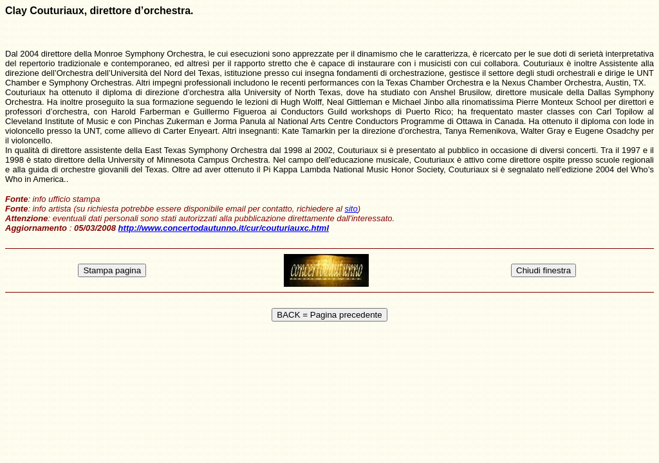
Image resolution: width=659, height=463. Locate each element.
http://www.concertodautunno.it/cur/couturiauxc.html (223, 228)
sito (350, 208)
